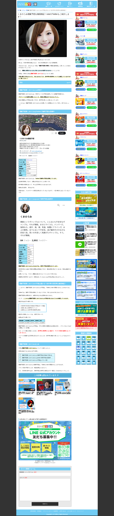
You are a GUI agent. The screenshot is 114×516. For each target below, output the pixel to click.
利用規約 (39, 511)
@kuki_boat (29, 160)
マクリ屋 (82, 36)
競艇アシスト (83, 54)
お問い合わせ (62, 511)
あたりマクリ (83, 113)
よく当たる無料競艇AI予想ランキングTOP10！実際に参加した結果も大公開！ (91, 235)
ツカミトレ (83, 137)
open (68, 82)
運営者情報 (33, 511)
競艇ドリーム (83, 17)
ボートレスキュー (85, 173)
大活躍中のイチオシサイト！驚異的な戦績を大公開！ (91, 227)
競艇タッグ (83, 95)
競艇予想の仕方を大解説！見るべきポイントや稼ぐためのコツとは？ (91, 251)
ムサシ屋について (71, 511)
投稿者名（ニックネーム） (27, 472)
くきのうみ (30, 245)
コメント (23, 477)
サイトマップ (80, 511)
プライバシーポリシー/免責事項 (50, 511)
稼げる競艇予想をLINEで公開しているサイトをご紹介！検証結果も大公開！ (91, 243)
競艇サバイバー (84, 155)
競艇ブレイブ (83, 77)
